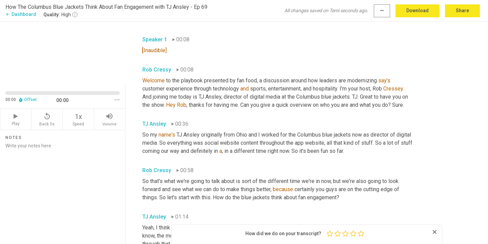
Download (417, 10)
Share (462, 10)
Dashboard (20, 14)
